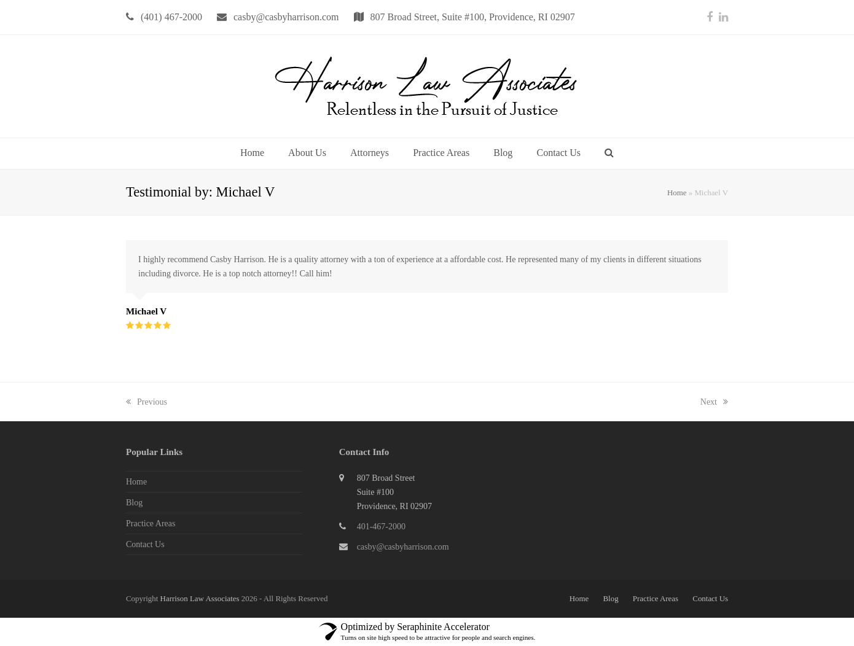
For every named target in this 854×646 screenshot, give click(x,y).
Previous (146, 402)
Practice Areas (150, 523)
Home (677, 192)
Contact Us (145, 544)
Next (714, 402)
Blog (134, 502)
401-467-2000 (381, 526)
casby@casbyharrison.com (403, 546)
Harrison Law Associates (200, 598)
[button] (609, 153)
